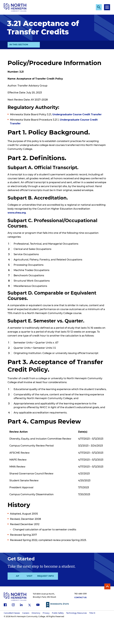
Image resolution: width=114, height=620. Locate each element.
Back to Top (107, 587)
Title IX (92, 613)
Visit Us (46, 576)
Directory (36, 613)
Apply (20, 576)
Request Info (71, 576)
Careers (25, 613)
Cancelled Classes (12, 613)
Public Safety (58, 613)
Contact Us (80, 598)
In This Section (18, 44)
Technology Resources (76, 613)
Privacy (46, 613)
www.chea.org (17, 212)
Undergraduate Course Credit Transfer (77, 114)
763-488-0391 (80, 594)
